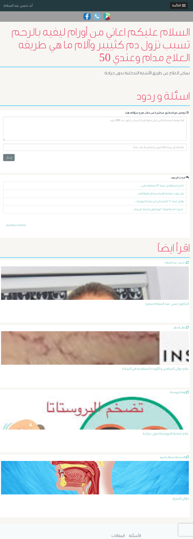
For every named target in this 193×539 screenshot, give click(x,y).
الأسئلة (135, 535)
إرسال (9, 157)
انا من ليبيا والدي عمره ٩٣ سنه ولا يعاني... (162, 185)
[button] (179, 5)
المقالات (118, 535)
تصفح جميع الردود (16, 224)
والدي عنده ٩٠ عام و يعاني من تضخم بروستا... (159, 201)
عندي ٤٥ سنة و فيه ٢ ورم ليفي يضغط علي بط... (158, 209)
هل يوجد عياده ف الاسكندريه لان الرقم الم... (160, 193)
